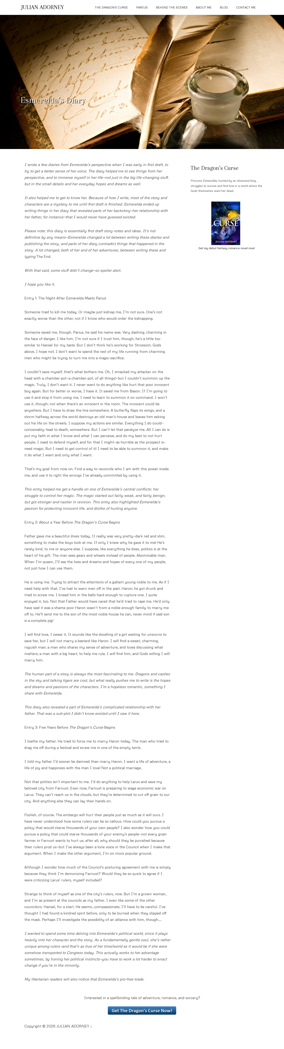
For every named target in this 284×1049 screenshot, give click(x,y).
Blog (224, 7)
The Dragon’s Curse (111, 7)
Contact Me (246, 7)
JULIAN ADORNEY (42, 7)
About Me (204, 7)
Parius (142, 7)
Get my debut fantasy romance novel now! (226, 248)
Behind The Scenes (172, 7)
